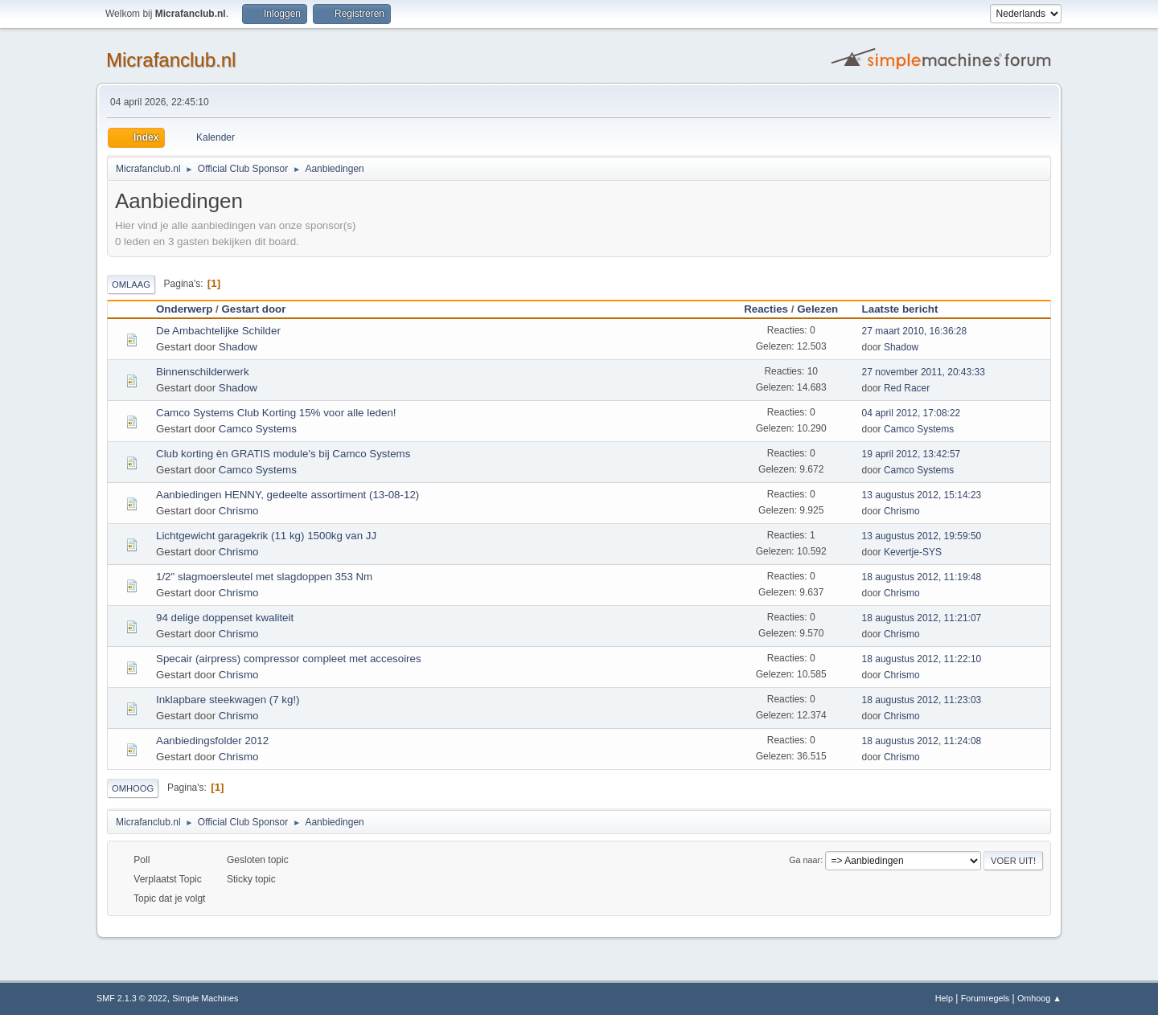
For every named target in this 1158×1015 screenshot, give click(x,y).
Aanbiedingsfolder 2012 (212, 741)
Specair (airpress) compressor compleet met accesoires (288, 659)
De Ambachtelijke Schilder (218, 331)
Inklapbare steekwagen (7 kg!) (228, 700)
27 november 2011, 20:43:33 (923, 372)
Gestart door (253, 309)
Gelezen (817, 309)
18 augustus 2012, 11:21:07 (922, 618)
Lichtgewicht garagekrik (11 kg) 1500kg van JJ (266, 536)
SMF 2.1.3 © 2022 (131, 998)
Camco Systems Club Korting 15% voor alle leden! (276, 413)
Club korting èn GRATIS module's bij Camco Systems (283, 454)
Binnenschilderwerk (202, 372)
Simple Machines (205, 998)
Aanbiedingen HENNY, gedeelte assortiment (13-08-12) (287, 495)
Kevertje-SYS (913, 552)
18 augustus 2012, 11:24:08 (922, 741)
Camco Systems (258, 429)
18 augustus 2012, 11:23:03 (922, 700)
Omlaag (131, 284)
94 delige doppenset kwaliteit (225, 618)
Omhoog (133, 788)
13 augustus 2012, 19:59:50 (922, 536)
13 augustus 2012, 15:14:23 (922, 495)
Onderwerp (184, 309)
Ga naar (804, 860)
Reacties (766, 309)
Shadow (238, 347)
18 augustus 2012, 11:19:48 (922, 577)
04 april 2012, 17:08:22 (911, 413)
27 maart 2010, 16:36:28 (914, 331)
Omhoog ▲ (1039, 998)
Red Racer (907, 388)
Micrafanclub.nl (171, 60)
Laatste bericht (907, 309)
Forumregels (985, 998)
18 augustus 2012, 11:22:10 (922, 659)
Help (944, 998)
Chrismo (239, 511)
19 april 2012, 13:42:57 (911, 454)
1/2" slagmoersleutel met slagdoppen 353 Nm (264, 577)
